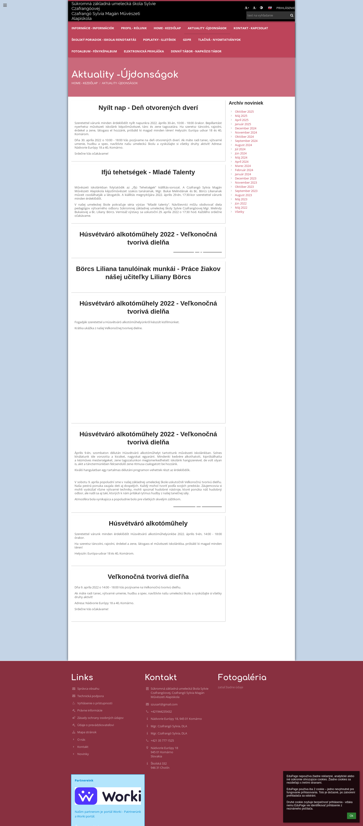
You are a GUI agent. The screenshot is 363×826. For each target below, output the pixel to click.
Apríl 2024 (241, 161)
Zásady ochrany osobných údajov (100, 718)
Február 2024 (244, 170)
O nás (81, 739)
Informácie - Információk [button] (93, 28)
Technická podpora (90, 696)
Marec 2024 (243, 166)
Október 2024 (244, 136)
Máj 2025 (241, 116)
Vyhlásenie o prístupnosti (94, 703)
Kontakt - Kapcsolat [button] (251, 28)
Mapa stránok (87, 732)
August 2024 (243, 145)
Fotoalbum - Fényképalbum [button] (94, 51)
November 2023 (246, 182)
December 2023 (245, 178)
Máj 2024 (241, 157)
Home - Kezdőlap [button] (167, 28)
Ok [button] (351, 815)
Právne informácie (89, 710)
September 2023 (246, 191)
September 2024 (246, 141)
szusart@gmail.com (164, 704)
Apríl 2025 (241, 120)
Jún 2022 (241, 203)
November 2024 (246, 132)
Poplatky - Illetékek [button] (159, 40)
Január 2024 (243, 174)
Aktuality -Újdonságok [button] (207, 28)
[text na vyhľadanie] (270, 15)
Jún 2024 (241, 153)
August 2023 (243, 195)
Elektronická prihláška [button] (144, 51)
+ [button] (247, 8)
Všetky (239, 212)
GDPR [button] (187, 40)
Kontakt (82, 747)
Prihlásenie (285, 8)
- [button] (255, 8)
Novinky (83, 754)
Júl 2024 (240, 149)
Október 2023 (244, 187)
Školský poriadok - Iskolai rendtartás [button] (104, 40)
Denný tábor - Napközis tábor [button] (196, 51)
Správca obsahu (88, 688)
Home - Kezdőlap (85, 83)
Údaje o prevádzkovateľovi (95, 725)
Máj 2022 (241, 207)
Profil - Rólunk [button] (134, 28)
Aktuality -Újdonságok (120, 83)
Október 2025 (244, 111)
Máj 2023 (241, 199)
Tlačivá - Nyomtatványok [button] (219, 40)
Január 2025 (243, 124)
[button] (269, 8)
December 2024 (245, 128)
